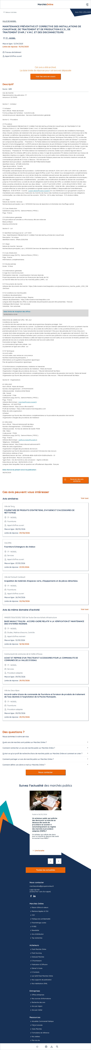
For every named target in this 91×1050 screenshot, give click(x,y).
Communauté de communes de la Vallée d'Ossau (23, 654)
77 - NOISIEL (11, 38)
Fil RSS (33, 927)
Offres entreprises (37, 995)
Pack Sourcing (36, 953)
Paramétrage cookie (38, 923)
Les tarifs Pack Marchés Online (41, 976)
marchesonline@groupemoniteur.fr (42, 886)
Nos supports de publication (41, 980)
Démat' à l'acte (36, 968)
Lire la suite (38, 851)
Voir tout (84, 498)
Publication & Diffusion (39, 965)
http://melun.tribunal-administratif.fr (27, 444)
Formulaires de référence (39, 1033)
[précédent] (50, 861)
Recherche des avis (37, 1002)
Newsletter (34, 930)
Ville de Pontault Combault (14, 577)
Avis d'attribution (37, 934)
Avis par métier (36, 1010)
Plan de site (35, 1040)
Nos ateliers (35, 1037)
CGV (32, 915)
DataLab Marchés (37, 957)
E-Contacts (34, 972)
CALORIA (7, 543)
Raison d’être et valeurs (39, 908)
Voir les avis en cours (45, 76)
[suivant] (58, 861)
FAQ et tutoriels (36, 1025)
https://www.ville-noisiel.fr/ (24, 406)
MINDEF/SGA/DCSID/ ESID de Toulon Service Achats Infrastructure (30, 617)
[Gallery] (45, 823)
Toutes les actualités (45, 870)
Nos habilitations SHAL (38, 984)
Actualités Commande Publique (42, 1021)
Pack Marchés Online (38, 949)
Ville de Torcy (9, 506)
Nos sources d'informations (40, 999)
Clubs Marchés (36, 1029)
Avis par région (36, 1006)
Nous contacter (45, 772)
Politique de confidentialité (40, 919)
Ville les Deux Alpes (11, 690)
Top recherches (36, 938)
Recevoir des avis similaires (76, 480)
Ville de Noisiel (9, 21)
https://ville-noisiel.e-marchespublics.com (35, 299)
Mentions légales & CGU (39, 911)
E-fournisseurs (36, 961)
